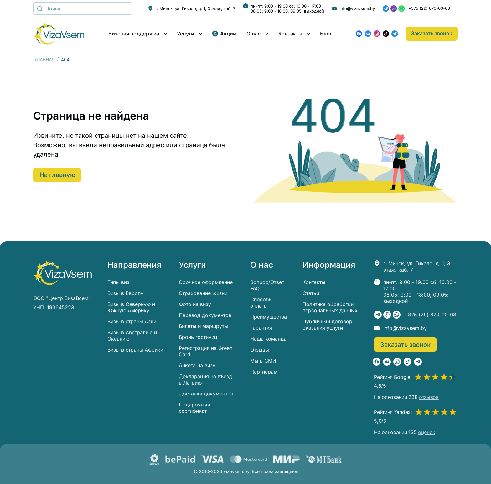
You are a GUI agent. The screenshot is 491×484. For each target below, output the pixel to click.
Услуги (185, 33)
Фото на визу (195, 304)
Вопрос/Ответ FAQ (267, 285)
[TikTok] (386, 33)
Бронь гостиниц (198, 337)
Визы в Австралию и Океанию (132, 335)
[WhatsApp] (401, 8)
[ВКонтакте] (368, 33)
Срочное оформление (206, 282)
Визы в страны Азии (131, 321)
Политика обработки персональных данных (330, 307)
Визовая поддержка (133, 33)
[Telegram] (386, 8)
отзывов (429, 397)
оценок (426, 432)
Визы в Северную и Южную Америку (131, 307)
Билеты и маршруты (203, 326)
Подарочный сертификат (194, 407)
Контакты (290, 33)
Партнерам (263, 371)
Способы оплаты (261, 302)
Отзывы (259, 350)
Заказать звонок (431, 33)
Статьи (310, 293)
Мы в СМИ (263, 361)
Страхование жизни (203, 293)
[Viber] (393, 8)
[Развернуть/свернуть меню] (165, 34)
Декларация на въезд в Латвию (205, 379)
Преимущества (268, 317)
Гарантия (261, 328)
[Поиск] (82, 8)
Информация (328, 265)
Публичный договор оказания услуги (327, 324)
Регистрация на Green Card (205, 351)
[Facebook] (359, 33)
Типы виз (118, 282)
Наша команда (268, 339)
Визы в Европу (125, 293)
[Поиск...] (39, 8)
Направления (134, 265)
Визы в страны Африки (135, 350)
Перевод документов (205, 315)
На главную (58, 175)
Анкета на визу (197, 365)
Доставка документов (206, 393)
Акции (224, 33)
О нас (253, 33)
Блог (326, 33)
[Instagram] (377, 33)
